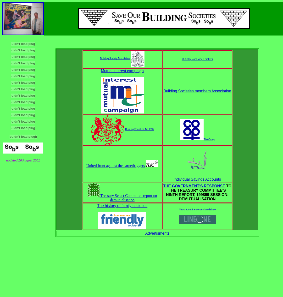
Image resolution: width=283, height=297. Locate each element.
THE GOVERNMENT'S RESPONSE (194, 186)
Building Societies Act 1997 (139, 129)
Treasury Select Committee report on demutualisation (122, 198)
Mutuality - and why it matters (197, 59)
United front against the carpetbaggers (115, 166)
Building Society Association (115, 58)
